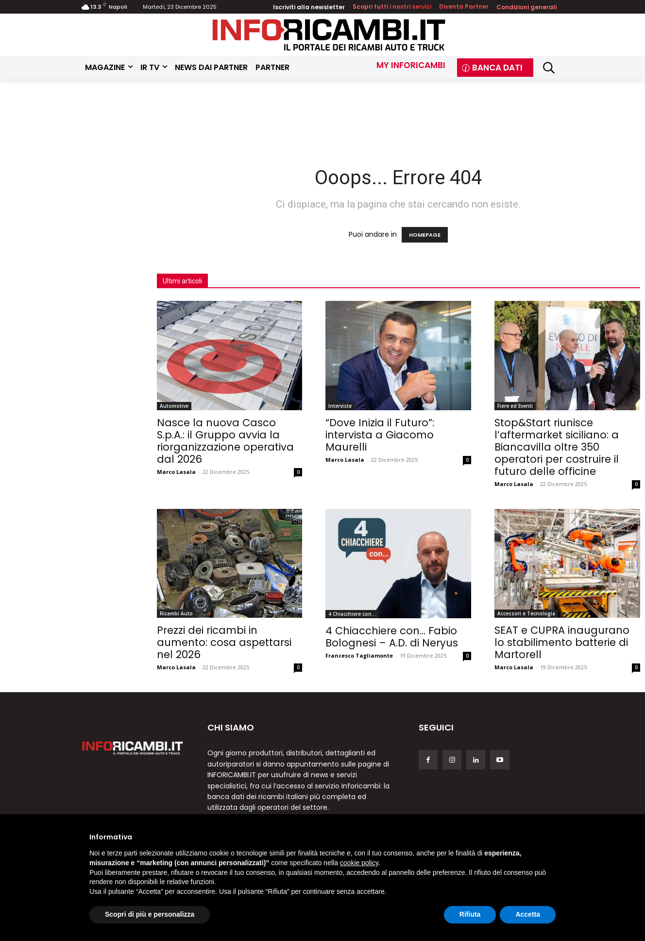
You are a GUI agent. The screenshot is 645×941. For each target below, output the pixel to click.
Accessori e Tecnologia (526, 613)
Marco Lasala (176, 471)
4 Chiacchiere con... (352, 613)
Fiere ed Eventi (515, 405)
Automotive (174, 405)
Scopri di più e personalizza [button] (149, 914)
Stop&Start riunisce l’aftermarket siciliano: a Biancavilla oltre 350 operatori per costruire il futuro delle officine (556, 447)
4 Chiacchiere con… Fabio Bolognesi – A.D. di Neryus (391, 637)
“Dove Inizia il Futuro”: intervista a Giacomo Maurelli (379, 435)
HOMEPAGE (425, 235)
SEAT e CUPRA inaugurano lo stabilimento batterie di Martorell (561, 642)
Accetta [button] (527, 914)
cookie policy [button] (359, 863)
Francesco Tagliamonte (359, 655)
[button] (548, 67)
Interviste (340, 405)
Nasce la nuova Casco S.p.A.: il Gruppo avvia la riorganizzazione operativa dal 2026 (225, 441)
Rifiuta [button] (470, 914)
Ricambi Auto (176, 613)
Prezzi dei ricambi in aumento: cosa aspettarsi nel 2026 (224, 642)
